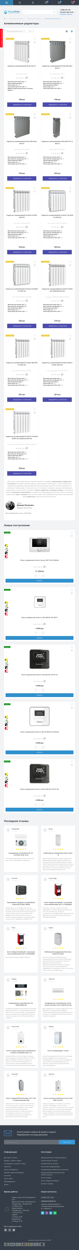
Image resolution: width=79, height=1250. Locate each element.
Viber (46, 1213)
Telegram (51, 1213)
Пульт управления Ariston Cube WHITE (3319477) (39, 617)
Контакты (7, 1176)
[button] (33, 2)
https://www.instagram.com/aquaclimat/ (9, 1230)
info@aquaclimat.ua (48, 1201)
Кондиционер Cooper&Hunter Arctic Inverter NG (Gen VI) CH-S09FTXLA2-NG (58, 1004)
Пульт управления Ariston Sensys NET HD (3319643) (39, 560)
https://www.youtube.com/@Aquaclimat (14, 1230)
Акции (6, 1184)
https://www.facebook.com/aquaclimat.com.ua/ (5, 1230)
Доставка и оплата (10, 1158)
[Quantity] (39, 575)
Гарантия (7, 1167)
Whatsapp (55, 1213)
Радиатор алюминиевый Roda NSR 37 (22, 66)
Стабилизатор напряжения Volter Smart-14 (58, 854)
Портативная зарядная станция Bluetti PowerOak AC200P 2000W (21, 903)
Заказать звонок (66, 14)
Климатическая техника (49, 1164)
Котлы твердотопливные (50, 1181)
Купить (39, 581)
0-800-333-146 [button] (48, 1197)
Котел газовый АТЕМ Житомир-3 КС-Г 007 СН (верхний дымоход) (21, 1099)
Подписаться (67, 1142)
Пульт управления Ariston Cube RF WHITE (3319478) (39, 732)
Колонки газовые (47, 1184)
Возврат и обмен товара (12, 1161)
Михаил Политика (25, 505)
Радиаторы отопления (34, 18)
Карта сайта (8, 1178)
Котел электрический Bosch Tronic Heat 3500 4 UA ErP (58, 1099)
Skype (42, 1213)
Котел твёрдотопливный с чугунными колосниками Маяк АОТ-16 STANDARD (21, 953)
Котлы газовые (46, 1178)
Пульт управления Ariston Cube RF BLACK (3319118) (39, 789)
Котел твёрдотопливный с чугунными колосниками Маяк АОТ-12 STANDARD (58, 903)
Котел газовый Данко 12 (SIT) (58, 1051)
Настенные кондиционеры (50, 1167)
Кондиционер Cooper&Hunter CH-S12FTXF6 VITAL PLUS (21, 854)
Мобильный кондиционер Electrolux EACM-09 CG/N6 (58, 953)
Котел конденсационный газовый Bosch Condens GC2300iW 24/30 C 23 (21, 1052)
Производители (9, 1181)
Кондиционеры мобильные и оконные (54, 1170)
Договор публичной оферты (14, 1173)
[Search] (54, 12)
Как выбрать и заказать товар (14, 1164)
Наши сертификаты (11, 1170)
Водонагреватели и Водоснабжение (53, 1158)
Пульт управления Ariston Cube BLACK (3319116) (39, 675)
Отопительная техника (16, 18)
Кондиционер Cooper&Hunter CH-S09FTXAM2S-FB (21, 1004)
